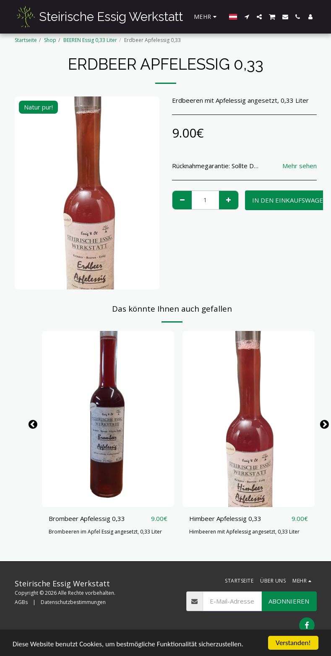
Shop (50, 40)
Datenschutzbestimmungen (73, 602)
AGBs (21, 602)
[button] (247, 17)
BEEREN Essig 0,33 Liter (90, 40)
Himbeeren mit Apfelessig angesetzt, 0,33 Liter (244, 531)
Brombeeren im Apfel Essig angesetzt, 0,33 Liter (105, 531)
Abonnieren (288, 601)
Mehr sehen (299, 166)
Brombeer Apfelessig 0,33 (87, 518)
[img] (108, 419)
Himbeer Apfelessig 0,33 (225, 518)
